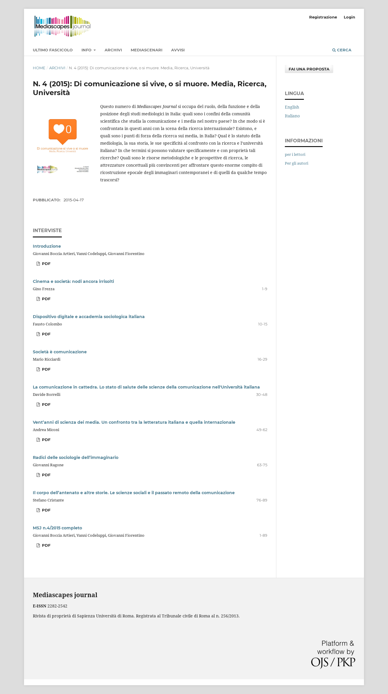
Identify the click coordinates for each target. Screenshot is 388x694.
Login (349, 17)
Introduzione (47, 246)
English (292, 107)
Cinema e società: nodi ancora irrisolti (73, 281)
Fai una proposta (309, 69)
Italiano (292, 116)
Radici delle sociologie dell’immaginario (75, 457)
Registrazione (323, 17)
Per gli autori (296, 163)
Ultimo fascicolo (53, 50)
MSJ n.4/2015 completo (57, 528)
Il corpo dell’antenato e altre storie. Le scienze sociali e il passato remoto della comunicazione (134, 492)
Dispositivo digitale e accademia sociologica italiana (89, 316)
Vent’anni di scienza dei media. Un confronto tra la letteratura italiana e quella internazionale (134, 422)
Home (39, 67)
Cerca (341, 50)
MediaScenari (146, 50)
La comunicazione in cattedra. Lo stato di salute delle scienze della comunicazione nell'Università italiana (146, 387)
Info (87, 50)
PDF (45, 263)
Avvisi (178, 50)
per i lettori (295, 154)
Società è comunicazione (60, 351)
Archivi (113, 50)
